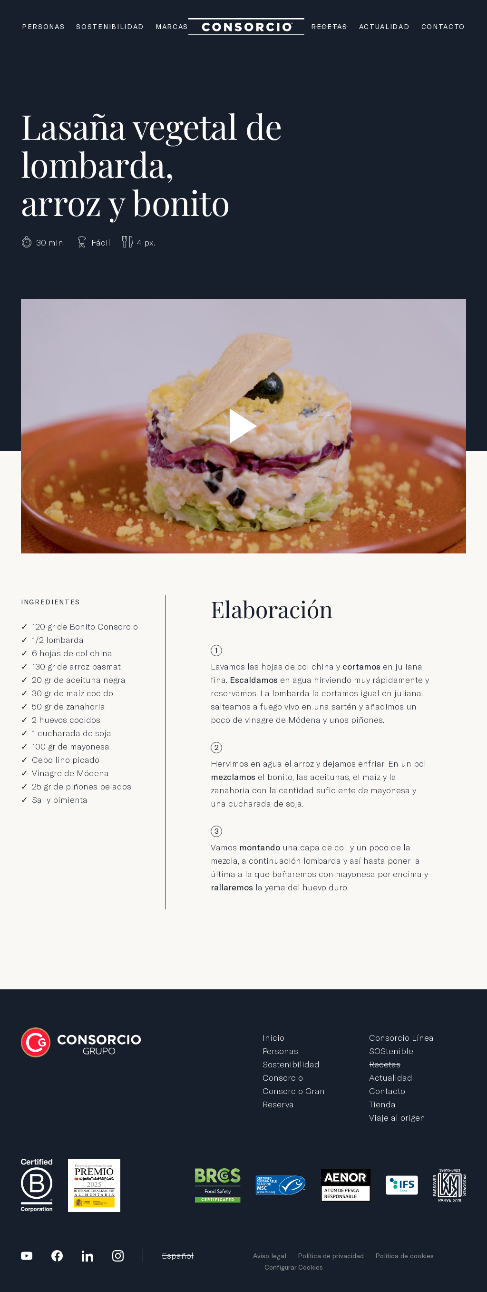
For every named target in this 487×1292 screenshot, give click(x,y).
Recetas (329, 26)
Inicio (273, 1038)
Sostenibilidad (110, 26)
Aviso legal (269, 1256)
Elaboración (272, 608)
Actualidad (384, 26)
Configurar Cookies (293, 1267)
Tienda (382, 1104)
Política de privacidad (331, 1256)
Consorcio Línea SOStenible (401, 1044)
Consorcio (283, 1078)
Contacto (443, 26)
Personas (43, 26)
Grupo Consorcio (246, 27)
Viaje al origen (397, 1118)
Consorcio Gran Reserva (294, 1097)
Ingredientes (50, 602)
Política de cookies (404, 1256)
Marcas (172, 26)
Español (178, 1256)
